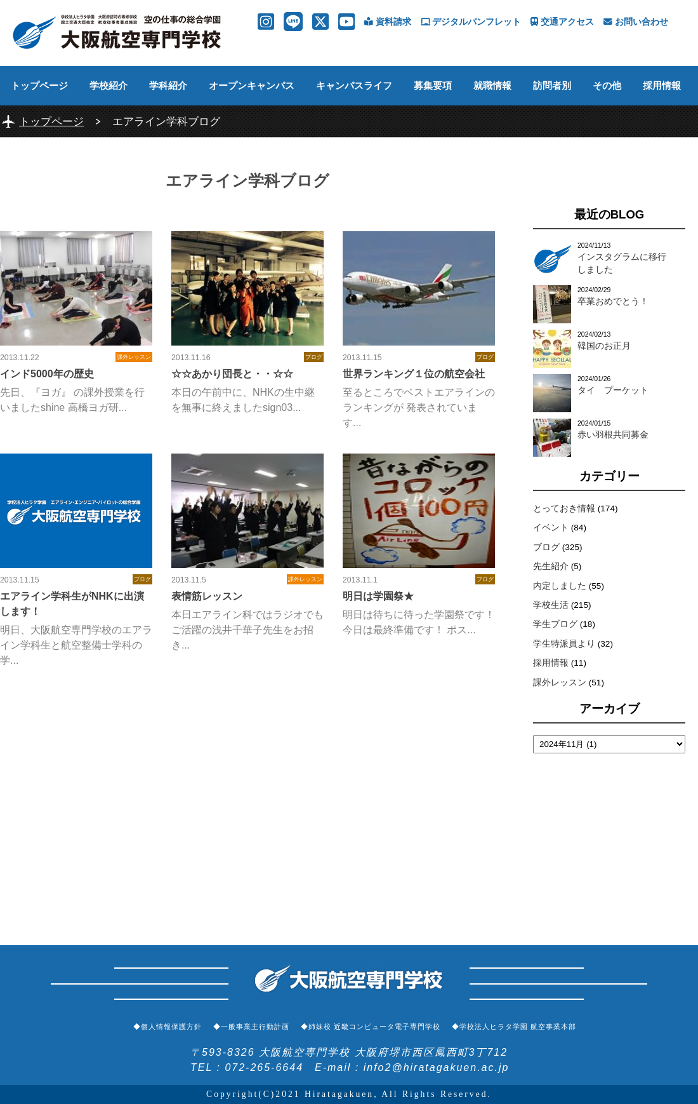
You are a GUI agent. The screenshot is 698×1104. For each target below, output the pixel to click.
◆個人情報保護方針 (167, 1026)
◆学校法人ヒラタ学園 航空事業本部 (514, 1026)
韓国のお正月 (604, 346)
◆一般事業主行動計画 (251, 1026)
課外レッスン (559, 682)
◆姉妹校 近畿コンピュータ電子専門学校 (370, 1026)
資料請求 (387, 22)
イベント (551, 527)
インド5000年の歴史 (47, 373)
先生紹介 (551, 566)
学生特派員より (564, 644)
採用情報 (662, 86)
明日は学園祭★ (378, 596)
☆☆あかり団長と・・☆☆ (232, 373)
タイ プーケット (613, 390)
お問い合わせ (635, 22)
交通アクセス (562, 22)
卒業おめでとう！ (613, 301)
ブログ (546, 547)
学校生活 (551, 605)
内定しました (559, 586)
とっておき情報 (564, 508)
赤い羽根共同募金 (613, 435)
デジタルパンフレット (471, 22)
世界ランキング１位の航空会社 (414, 373)
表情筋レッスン (206, 596)
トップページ (39, 86)
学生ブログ (555, 624)
